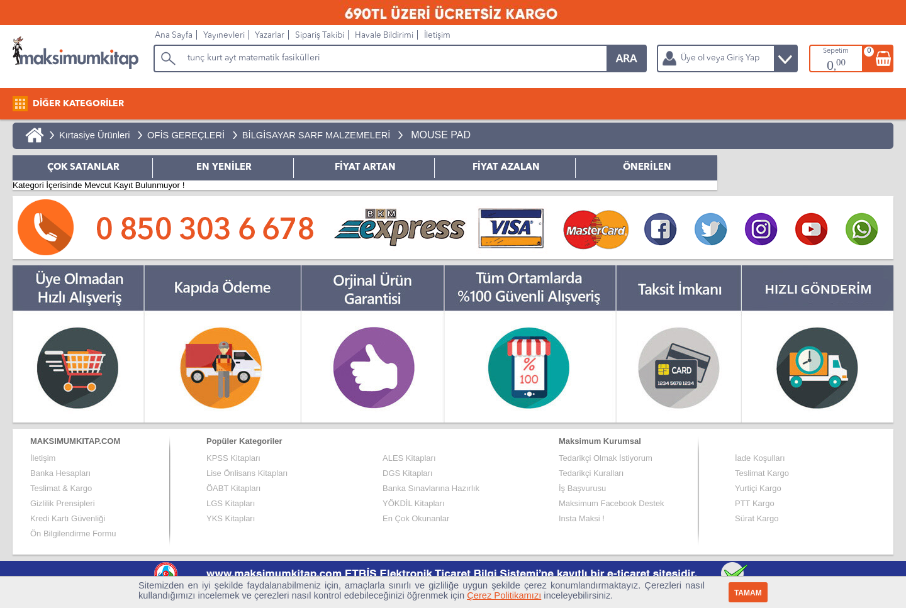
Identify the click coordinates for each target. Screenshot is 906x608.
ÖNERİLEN (647, 167)
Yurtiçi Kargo (758, 488)
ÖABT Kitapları (233, 488)
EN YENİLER (224, 167)
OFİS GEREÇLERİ (186, 135)
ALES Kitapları (409, 458)
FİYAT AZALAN (506, 167)
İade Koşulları (760, 458)
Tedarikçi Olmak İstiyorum (605, 458)
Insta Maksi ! (582, 518)
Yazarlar (269, 35)
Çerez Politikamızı (504, 595)
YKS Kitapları (230, 518)
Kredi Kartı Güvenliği (67, 518)
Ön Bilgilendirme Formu (73, 533)
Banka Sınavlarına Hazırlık (431, 488)
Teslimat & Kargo (61, 488)
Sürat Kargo (756, 518)
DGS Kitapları (407, 473)
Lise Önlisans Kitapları (247, 473)
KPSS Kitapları (233, 458)
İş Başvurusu (582, 488)
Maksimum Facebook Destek (611, 503)
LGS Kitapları (230, 503)
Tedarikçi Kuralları (591, 473)
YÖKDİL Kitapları (414, 503)
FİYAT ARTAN (365, 167)
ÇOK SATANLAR (83, 167)
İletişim (437, 35)
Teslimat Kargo (762, 473)
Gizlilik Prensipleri (62, 503)
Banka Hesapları (60, 473)
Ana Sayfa (174, 35)
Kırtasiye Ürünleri (94, 135)
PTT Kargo (755, 503)
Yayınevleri (224, 35)
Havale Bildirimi (384, 35)
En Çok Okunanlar (416, 518)
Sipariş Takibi (319, 35)
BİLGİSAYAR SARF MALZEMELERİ (316, 135)
